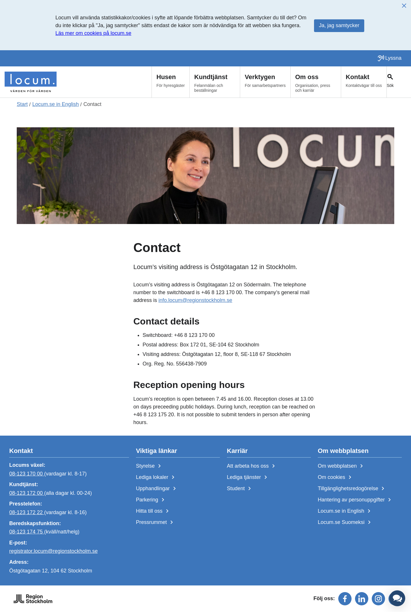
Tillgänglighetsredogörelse (352, 488)
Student (240, 488)
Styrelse (149, 466)
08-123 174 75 (26, 532)
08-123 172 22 (26, 512)
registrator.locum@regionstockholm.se (53, 551)
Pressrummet (155, 522)
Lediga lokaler (156, 477)
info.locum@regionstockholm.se (195, 300)
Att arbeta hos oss (252, 466)
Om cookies (336, 477)
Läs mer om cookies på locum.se (93, 33)
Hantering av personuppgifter (355, 500)
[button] (397, 598)
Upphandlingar (157, 488)
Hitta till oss (153, 511)
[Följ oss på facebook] (345, 598)
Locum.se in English (345, 511)
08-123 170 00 (26, 473)
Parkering (151, 500)
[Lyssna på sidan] (389, 58)
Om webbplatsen (341, 466)
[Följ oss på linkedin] (361, 598)
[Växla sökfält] (398, 82)
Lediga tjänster (248, 477)
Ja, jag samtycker (339, 25)
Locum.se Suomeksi (345, 522)
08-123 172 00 (26, 493)
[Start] (31, 82)
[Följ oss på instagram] (378, 598)
